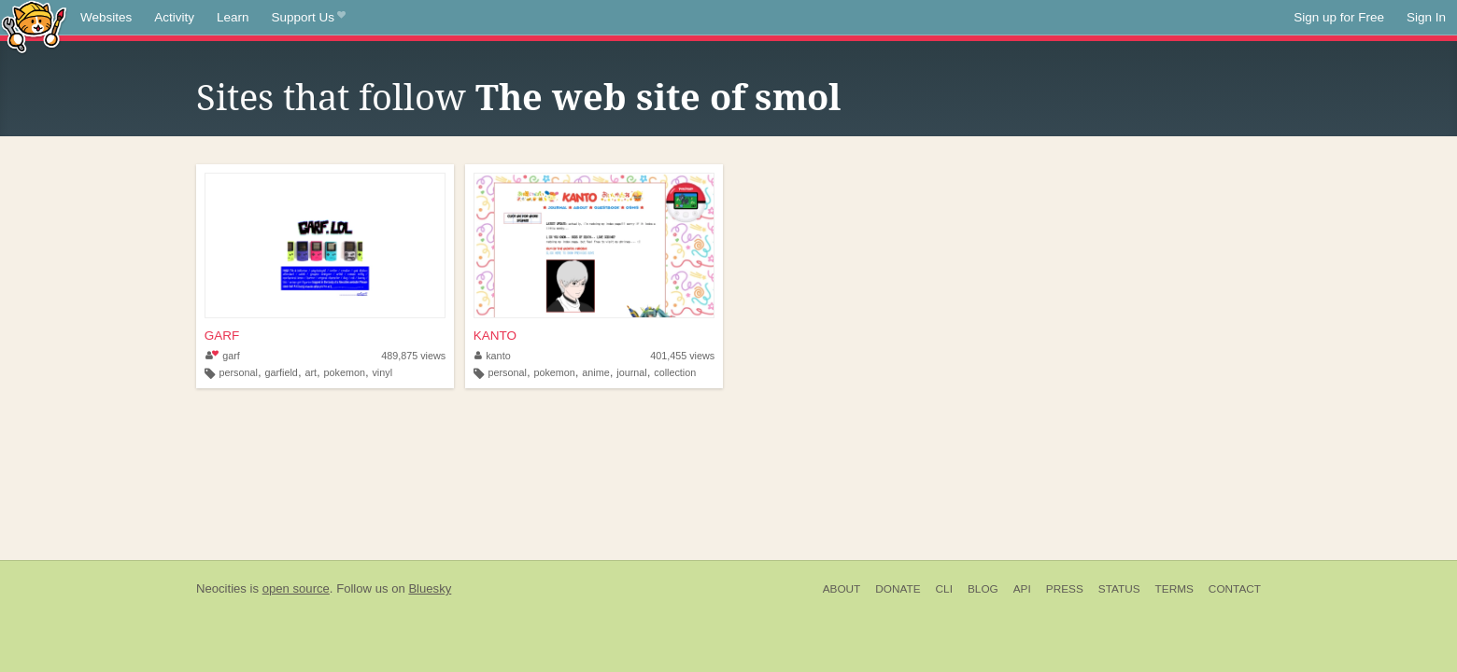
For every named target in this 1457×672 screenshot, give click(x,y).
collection (675, 372)
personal (238, 372)
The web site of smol (658, 98)
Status (1119, 588)
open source (296, 588)
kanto (492, 355)
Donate (897, 588)
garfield (280, 372)
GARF (222, 336)
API (1022, 588)
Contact (1235, 588)
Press (1064, 588)
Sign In (1426, 17)
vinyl (382, 372)
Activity (174, 17)
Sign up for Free (1339, 17)
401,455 (682, 355)
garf (222, 355)
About (842, 588)
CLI (944, 588)
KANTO (495, 336)
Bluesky (429, 588)
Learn (233, 17)
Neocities (221, 588)
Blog (983, 588)
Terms (1174, 588)
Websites (106, 17)
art (310, 372)
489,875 (413, 355)
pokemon (344, 372)
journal (631, 372)
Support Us (309, 17)
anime (595, 372)
